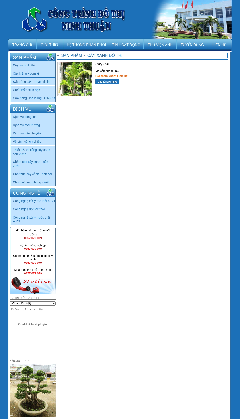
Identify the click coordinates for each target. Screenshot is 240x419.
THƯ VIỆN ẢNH (160, 45)
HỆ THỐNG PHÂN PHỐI (86, 45)
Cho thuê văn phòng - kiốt (31, 182)
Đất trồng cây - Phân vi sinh (32, 81)
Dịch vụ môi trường (26, 125)
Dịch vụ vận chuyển (27, 133)
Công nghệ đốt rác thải (29, 209)
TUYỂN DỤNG (192, 45)
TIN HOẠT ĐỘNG (126, 45)
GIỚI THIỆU (50, 45)
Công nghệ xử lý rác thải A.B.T (34, 201)
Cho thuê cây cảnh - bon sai (32, 174)
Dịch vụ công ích (25, 117)
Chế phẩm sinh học (26, 90)
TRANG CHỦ (23, 45)
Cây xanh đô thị (24, 65)
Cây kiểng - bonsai (26, 73)
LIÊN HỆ (219, 45)
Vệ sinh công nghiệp (27, 141)
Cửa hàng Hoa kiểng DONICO (34, 98)
